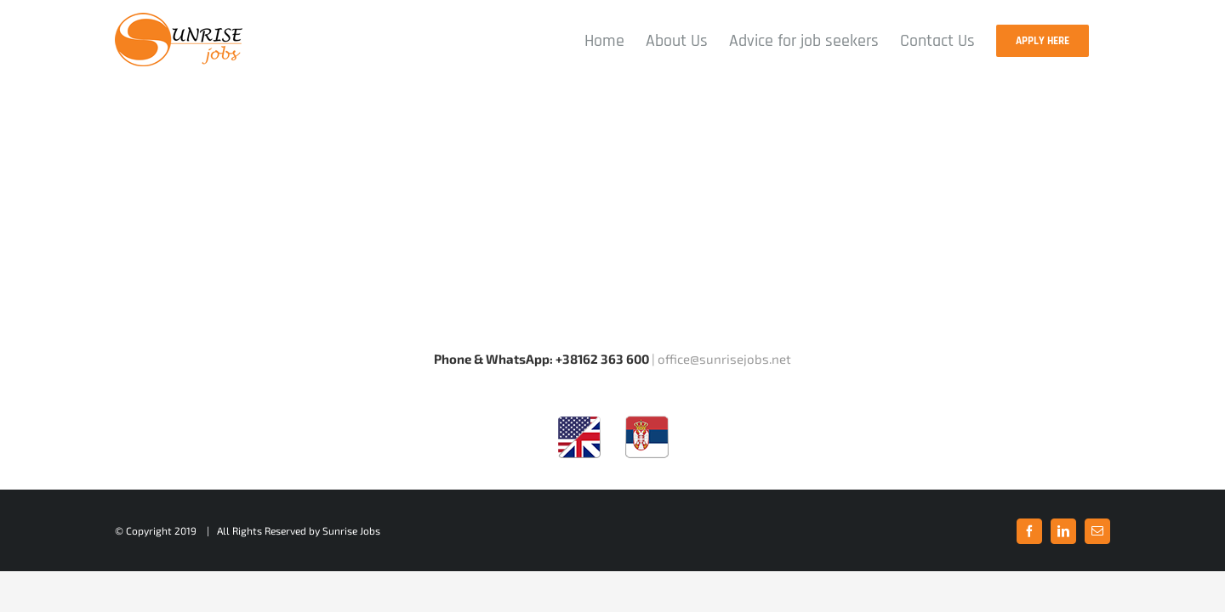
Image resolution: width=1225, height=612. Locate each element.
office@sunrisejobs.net (724, 358)
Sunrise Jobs (351, 530)
